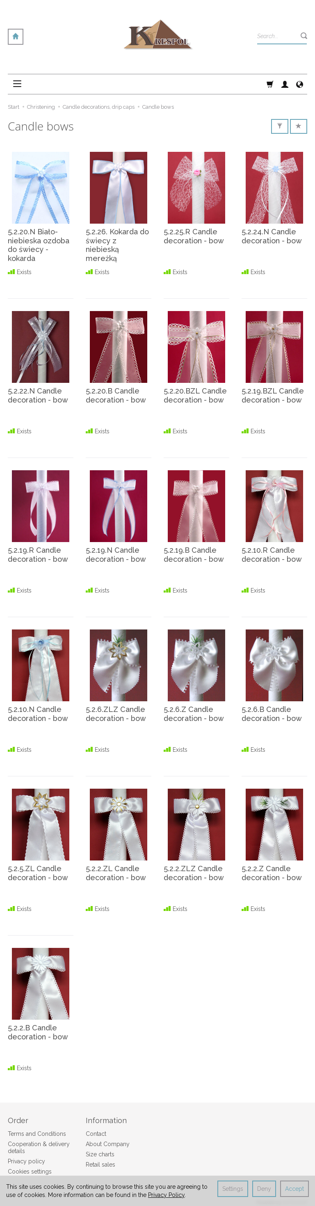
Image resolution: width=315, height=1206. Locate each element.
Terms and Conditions (37, 1133)
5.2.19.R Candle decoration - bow (38, 554)
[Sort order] (298, 126)
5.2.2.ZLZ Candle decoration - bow (194, 873)
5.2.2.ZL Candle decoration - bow (116, 873)
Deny (264, 1188)
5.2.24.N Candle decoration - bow (272, 236)
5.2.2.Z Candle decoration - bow (272, 873)
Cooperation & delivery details (39, 1147)
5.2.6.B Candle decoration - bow (272, 714)
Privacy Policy (166, 1195)
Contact (96, 1133)
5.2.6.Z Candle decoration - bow (194, 714)
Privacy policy (26, 1160)
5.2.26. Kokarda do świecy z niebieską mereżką (117, 245)
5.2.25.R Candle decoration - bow (194, 236)
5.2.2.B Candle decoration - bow (38, 1032)
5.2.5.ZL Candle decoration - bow (38, 873)
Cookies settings (30, 1170)
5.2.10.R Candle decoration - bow (272, 554)
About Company (108, 1143)
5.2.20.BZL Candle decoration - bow (195, 395)
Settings (232, 1188)
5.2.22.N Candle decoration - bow (38, 395)
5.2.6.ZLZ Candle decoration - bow (116, 714)
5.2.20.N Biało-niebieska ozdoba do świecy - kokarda (38, 245)
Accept (294, 1188)
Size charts (100, 1154)
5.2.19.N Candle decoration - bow (116, 554)
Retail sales (100, 1163)
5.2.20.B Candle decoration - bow (116, 395)
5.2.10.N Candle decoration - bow (38, 714)
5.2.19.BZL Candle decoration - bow (273, 395)
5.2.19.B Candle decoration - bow (194, 554)
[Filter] (279, 126)
